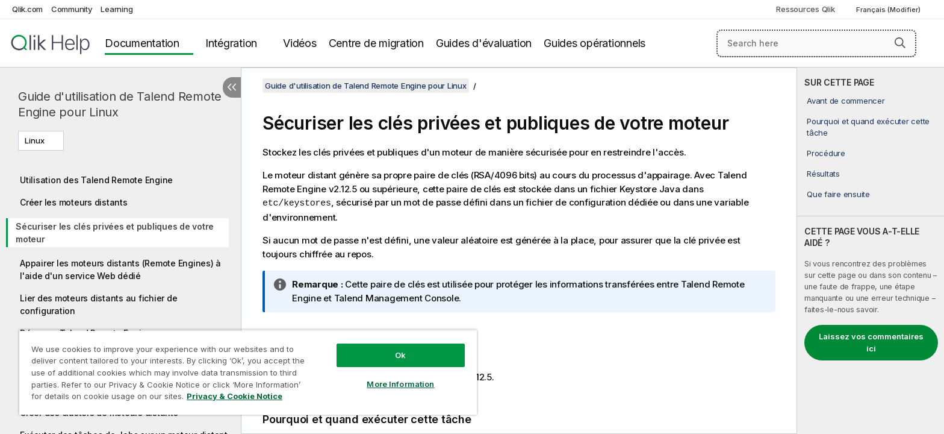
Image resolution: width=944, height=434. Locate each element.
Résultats (823, 173)
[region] (248, 372)
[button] (900, 43)
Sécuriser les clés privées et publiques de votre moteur (115, 232)
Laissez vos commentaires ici (871, 342)
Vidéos (300, 43)
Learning (116, 9)
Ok (400, 355)
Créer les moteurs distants (74, 202)
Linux (35, 140)
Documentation (142, 43)
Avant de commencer (846, 100)
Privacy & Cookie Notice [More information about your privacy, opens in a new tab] (234, 396)
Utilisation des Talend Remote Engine (96, 180)
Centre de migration (376, 43)
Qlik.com (27, 9)
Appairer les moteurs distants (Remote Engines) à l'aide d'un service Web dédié (120, 269)
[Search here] (817, 43)
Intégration (231, 43)
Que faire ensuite (838, 194)
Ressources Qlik (805, 9)
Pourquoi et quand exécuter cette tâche (868, 126)
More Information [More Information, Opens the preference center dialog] (400, 384)
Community (72, 9)
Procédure (826, 153)
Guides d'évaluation (484, 43)
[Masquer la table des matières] (232, 87)
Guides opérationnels (594, 43)
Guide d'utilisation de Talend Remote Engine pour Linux (120, 104)
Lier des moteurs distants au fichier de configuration (98, 304)
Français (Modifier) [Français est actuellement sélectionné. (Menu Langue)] (889, 9)
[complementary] (870, 251)
